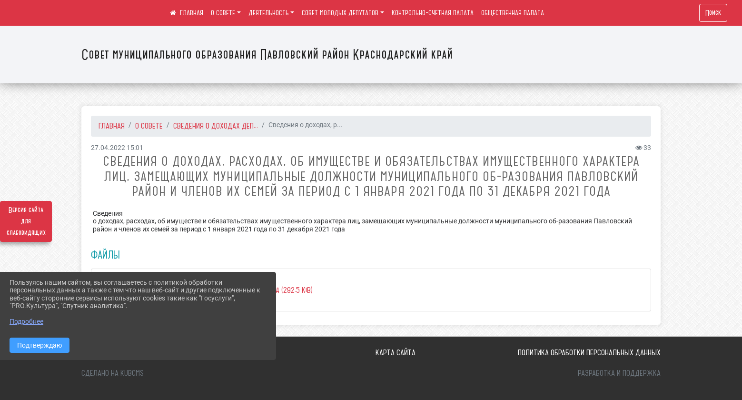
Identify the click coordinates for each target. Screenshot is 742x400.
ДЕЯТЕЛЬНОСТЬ (268, 13)
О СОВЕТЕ (223, 13)
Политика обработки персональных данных (589, 352)
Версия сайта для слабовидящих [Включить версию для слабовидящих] (26, 221)
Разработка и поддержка (619, 373)
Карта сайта (396, 352)
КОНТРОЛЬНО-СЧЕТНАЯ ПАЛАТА (433, 13)
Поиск (713, 13)
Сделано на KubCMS (112, 373)
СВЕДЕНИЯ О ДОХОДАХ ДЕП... (215, 125)
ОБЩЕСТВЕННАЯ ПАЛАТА (512, 13)
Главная (112, 125)
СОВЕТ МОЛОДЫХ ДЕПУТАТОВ (340, 13)
